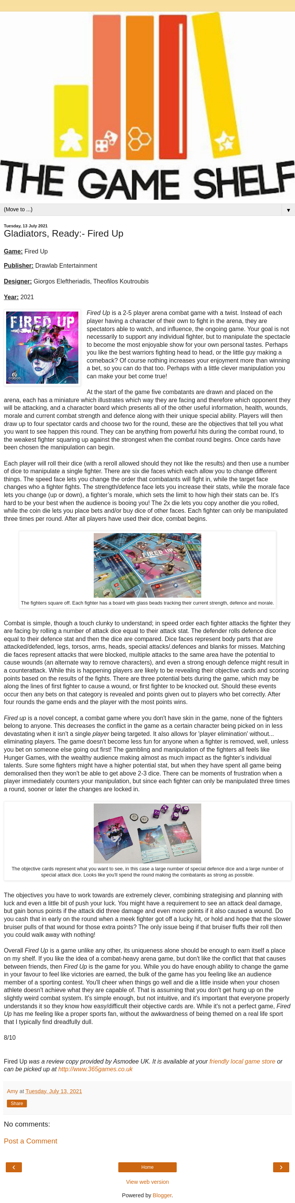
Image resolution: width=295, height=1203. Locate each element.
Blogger (162, 1195)
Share (17, 1103)
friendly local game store (242, 1061)
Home (147, 1167)
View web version (147, 1182)
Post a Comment (30, 1141)
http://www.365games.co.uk (95, 1069)
